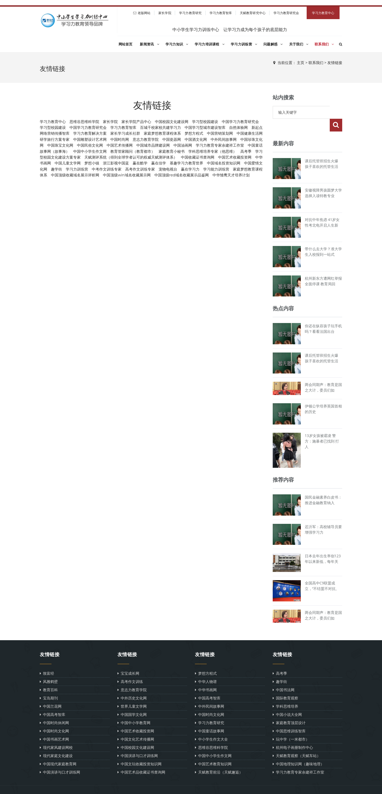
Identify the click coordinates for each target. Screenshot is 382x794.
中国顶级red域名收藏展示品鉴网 (181, 175)
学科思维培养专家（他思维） (212, 151)
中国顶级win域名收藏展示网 (127, 175)
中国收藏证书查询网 (197, 157)
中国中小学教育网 (134, 709)
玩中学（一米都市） (291, 726)
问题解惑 (273, 44)
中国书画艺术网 (54, 726)
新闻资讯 (149, 44)
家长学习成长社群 (125, 133)
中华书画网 (206, 677)
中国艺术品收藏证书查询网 (141, 759)
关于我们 (299, 44)
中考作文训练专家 (106, 169)
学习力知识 (177, 44)
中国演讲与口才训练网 (60, 759)
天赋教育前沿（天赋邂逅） (219, 759)
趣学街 (56, 169)
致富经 (47, 660)
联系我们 (324, 44)
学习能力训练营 (216, 169)
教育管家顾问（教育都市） (132, 151)
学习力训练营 (244, 44)
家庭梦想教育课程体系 (162, 133)
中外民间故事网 (224, 139)
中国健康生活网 (250, 133)
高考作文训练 (130, 668)
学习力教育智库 (221, 13)
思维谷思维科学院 (84, 121)
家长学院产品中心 (136, 121)
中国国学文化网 (132, 701)
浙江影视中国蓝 (116, 163)
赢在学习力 (190, 169)
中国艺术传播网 (120, 145)
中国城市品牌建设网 (153, 145)
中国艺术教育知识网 (213, 751)
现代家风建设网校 (56, 734)
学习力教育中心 (323, 13)
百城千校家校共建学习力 (160, 127)
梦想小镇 (91, 163)
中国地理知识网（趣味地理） (298, 751)
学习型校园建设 (205, 121)
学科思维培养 (285, 693)
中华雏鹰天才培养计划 (231, 175)
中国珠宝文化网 (60, 145)
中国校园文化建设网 (171, 121)
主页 (300, 62)
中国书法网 (283, 677)
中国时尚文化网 (54, 718)
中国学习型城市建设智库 (205, 127)
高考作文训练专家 (140, 169)
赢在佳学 (158, 163)
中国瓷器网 (171, 139)
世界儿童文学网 (132, 693)
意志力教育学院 (146, 139)
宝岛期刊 (49, 685)
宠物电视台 (168, 169)
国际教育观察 (285, 685)
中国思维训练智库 (289, 718)
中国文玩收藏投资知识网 (140, 751)
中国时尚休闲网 (54, 709)
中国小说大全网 (287, 701)
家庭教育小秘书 (172, 151)
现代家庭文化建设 (56, 742)
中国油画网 (182, 145)
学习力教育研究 (190, 13)
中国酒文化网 (196, 139)
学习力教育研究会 (286, 13)
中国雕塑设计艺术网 (90, 139)
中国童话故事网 (209, 718)
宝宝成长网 (128, 660)
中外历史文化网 (132, 685)
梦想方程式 (194, 133)
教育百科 (49, 677)
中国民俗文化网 (90, 145)
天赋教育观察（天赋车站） (296, 742)
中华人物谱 (206, 668)
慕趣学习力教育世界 (186, 163)
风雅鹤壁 (49, 668)
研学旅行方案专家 (55, 139)
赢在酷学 (140, 163)
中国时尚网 (119, 139)
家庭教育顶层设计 (289, 709)
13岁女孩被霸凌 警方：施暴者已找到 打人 (322, 428)
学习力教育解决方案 (90, 133)
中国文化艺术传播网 (136, 726)
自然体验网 (238, 127)
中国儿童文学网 (68, 163)
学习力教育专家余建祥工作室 (220, 145)
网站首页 (126, 44)
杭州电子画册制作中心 (293, 734)
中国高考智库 (52, 701)
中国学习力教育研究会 (240, 121)
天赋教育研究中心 (253, 13)
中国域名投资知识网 (223, 163)
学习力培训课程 (209, 44)
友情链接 (334, 62)
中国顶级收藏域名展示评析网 (75, 175)
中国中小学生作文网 (90, 151)
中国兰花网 (51, 693)
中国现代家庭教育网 (58, 751)
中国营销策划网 (220, 133)
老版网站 (144, 13)
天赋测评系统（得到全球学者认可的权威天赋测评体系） (130, 157)
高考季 (245, 151)
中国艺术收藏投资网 (234, 157)
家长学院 (164, 13)
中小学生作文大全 (211, 726)
